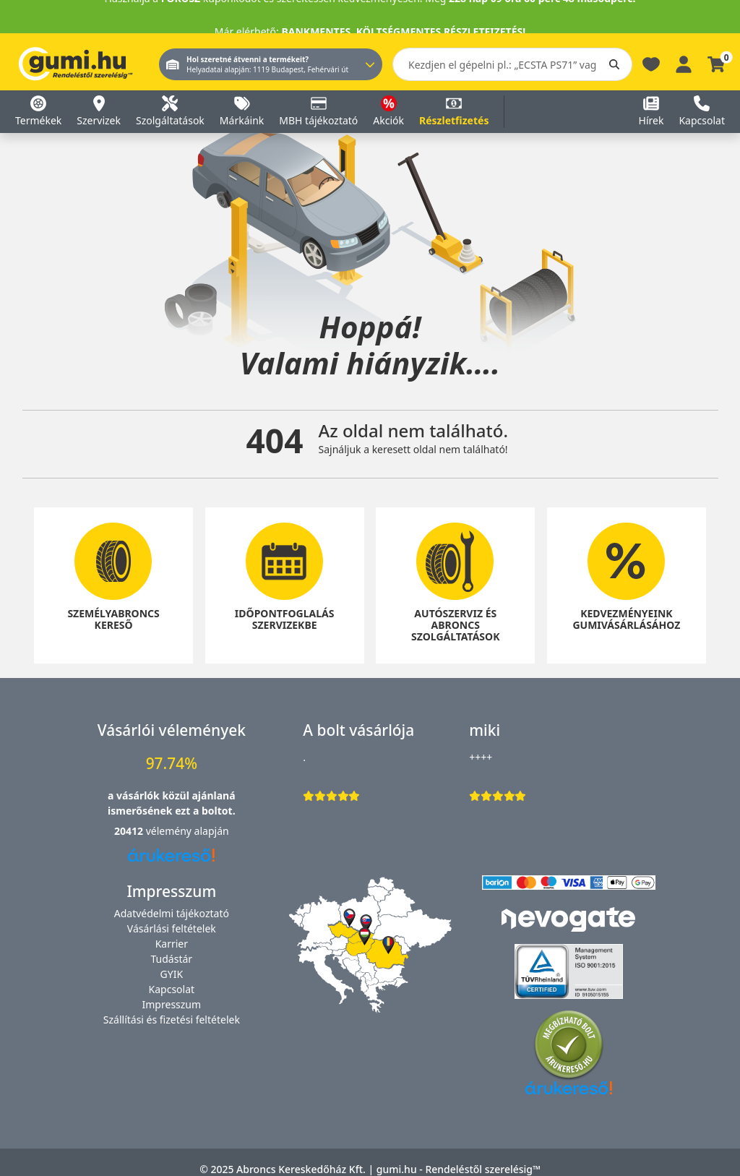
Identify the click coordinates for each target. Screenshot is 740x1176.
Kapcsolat (172, 989)
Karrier (171, 943)
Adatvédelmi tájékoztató (171, 913)
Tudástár (172, 959)
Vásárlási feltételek (171, 928)
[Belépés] (683, 63)
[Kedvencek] (651, 63)
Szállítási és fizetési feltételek (171, 1019)
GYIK (172, 974)
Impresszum (172, 1004)
